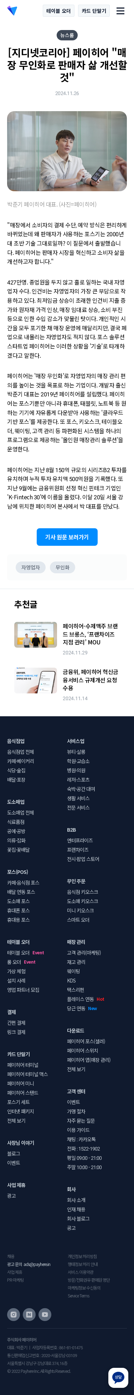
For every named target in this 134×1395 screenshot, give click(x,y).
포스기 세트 (18, 1101)
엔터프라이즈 (80, 840)
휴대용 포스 (18, 919)
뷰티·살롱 (76, 751)
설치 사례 (16, 980)
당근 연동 (76, 1008)
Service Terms (78, 1295)
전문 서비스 (78, 807)
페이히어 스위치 (82, 1050)
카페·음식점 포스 (23, 882)
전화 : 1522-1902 (83, 1148)
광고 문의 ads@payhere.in (28, 1264)
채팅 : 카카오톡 (81, 1139)
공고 (71, 1227)
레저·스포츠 (78, 779)
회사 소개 (76, 1199)
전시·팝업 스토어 (83, 858)
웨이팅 (73, 971)
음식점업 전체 (20, 751)
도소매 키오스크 (82, 901)
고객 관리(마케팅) (84, 952)
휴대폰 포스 (18, 910)
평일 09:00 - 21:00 (84, 1157)
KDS (71, 980)
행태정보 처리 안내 (83, 1264)
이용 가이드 (78, 1129)
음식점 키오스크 (82, 891)
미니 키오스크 (80, 910)
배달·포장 (16, 779)
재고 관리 (76, 961)
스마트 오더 (78, 919)
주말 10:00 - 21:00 (84, 1167)
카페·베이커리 (20, 761)
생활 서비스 (78, 798)
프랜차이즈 (77, 849)
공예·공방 (16, 831)
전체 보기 (16, 1120)
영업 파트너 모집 (23, 989)
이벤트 (13, 1162)
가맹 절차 (76, 1111)
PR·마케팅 (15, 1280)
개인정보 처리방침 (82, 1256)
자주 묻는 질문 (81, 1120)
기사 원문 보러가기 (67, 537)
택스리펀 (75, 989)
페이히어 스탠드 (22, 1092)
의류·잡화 (16, 840)
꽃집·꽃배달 (18, 849)
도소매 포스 (18, 901)
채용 (10, 1256)
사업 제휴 (14, 1272)
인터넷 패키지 (20, 1111)
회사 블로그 (78, 1218)
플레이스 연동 (80, 999)
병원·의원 (76, 770)
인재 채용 (76, 1209)
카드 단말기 (94, 10)
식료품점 (15, 821)
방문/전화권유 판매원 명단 (89, 1280)
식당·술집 (16, 770)
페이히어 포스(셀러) (86, 1041)
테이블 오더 (58, 10)
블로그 (13, 1153)
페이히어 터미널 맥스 (27, 1074)
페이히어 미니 (20, 1083)
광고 (11, 1195)
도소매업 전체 (20, 812)
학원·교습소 (78, 761)
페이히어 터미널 (22, 1064)
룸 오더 (14, 961)
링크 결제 (16, 1031)
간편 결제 (16, 1022)
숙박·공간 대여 (81, 788)
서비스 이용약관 (80, 1272)
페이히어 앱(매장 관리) (88, 1059)
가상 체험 (16, 971)
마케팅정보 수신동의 (84, 1288)
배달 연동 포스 (21, 891)
